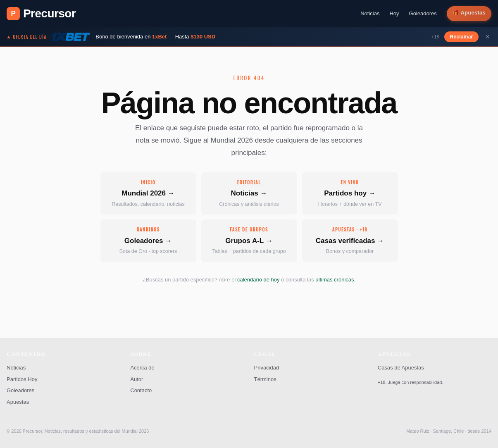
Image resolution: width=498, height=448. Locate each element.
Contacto (141, 390)
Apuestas (473, 13)
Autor (136, 379)
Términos (265, 379)
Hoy (394, 13)
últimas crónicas (334, 279)
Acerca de (142, 368)
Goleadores (423, 13)
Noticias (369, 13)
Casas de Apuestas (401, 368)
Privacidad (266, 368)
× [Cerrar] (487, 37)
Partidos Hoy (22, 379)
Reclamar (461, 37)
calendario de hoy (258, 279)
